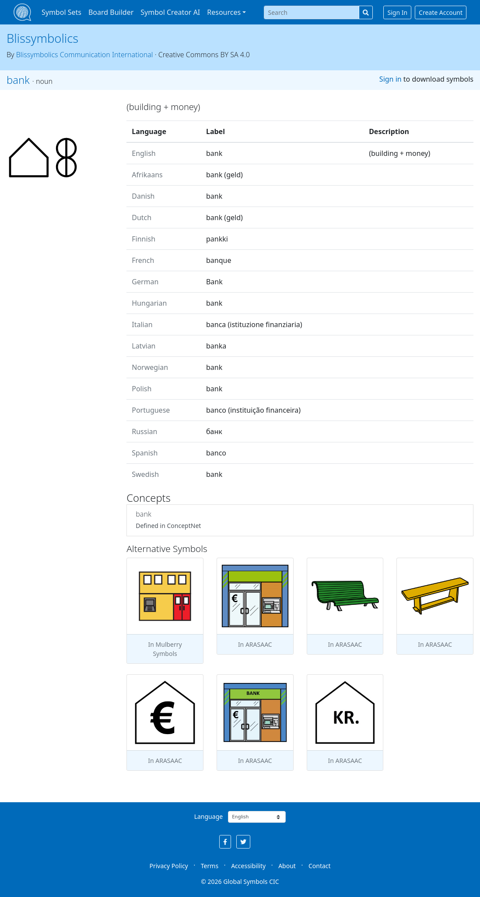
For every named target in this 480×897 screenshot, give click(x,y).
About (287, 866)
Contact (319, 866)
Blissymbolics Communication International (84, 54)
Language (208, 816)
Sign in (390, 79)
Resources (224, 12)
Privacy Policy (168, 866)
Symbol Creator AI (170, 12)
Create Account (440, 12)
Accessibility (248, 866)
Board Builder (110, 12)
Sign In (397, 12)
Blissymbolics (42, 38)
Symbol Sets (61, 12)
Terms (209, 866)
